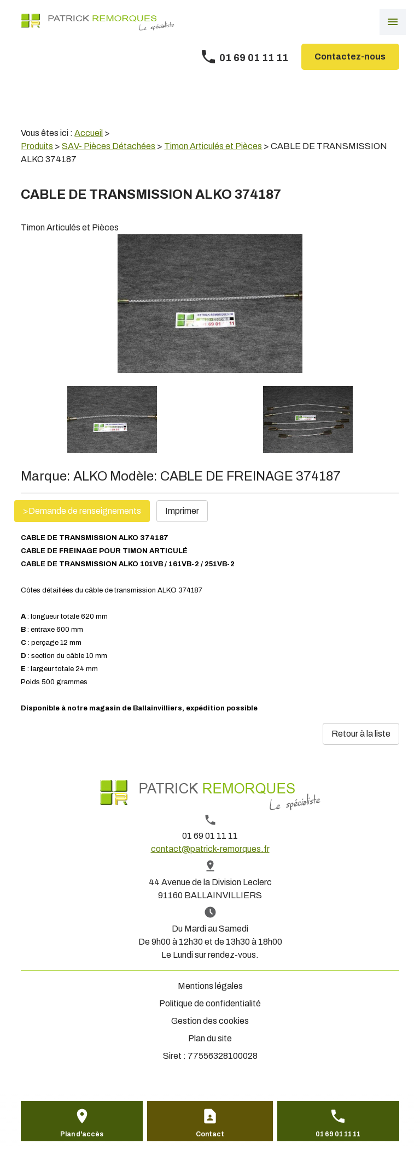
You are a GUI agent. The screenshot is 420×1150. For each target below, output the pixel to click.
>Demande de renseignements (82, 510)
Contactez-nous (350, 56)
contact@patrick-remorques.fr (210, 848)
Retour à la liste (360, 733)
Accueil (88, 133)
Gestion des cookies (210, 1020)
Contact (210, 1134)
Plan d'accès (81, 1134)
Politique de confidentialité (210, 1003)
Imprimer (182, 510)
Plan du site (210, 1038)
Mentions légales (210, 986)
